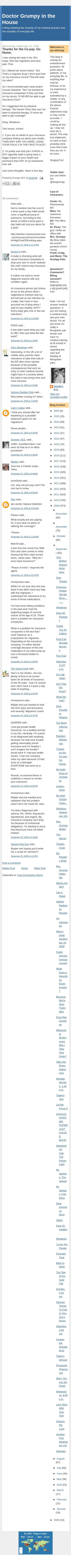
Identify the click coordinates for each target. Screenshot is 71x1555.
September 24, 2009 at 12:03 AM (25, 318)
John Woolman (19, 347)
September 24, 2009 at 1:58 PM (24, 662)
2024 (57, 421)
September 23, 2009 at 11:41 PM (25, 245)
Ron (13, 499)
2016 (57, 466)
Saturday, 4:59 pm (61, 1330)
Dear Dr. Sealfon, (61, 1229)
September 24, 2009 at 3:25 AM (24, 385)
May (59, 1479)
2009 (57, 505)
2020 (57, 444)
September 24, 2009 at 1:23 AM (24, 341)
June (60, 1473)
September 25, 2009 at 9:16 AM (24, 837)
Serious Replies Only (22, 392)
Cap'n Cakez (18, 407)
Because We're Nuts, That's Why (61, 1004)
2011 (57, 494)
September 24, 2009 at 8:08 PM (24, 786)
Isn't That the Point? (61, 687)
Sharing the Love (60, 1425)
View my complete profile (58, 396)
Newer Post (8, 868)
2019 (57, 449)
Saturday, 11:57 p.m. (61, 665)
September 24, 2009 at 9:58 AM (24, 493)
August (60, 1458)
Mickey (14, 461)
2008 (57, 1520)
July (59, 1467)
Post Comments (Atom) (30, 875)
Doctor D (15, 251)
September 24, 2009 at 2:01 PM (24, 694)
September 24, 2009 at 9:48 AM (24, 455)
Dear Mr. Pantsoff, (61, 617)
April (59, 1484)
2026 (57, 410)
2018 (57, 455)
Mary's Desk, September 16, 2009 (62, 939)
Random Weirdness (61, 740)
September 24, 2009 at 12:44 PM (25, 575)
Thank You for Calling (61, 630)
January (61, 1508)
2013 (57, 483)
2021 (57, 438)
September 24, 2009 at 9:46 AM (24, 433)
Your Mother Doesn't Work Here (61, 565)
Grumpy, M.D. (18, 439)
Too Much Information (61, 726)
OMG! (59, 1220)
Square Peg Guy (20, 844)
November (61, 526)
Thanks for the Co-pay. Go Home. (21, 50)
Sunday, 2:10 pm (60, 1293)
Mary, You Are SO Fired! (61, 1382)
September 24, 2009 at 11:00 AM (25, 537)
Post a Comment (11, 862)
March (60, 1490)
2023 (57, 427)
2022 (57, 433)
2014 (57, 477)
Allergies (61, 1451)
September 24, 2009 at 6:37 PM (24, 716)
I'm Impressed (62, 922)
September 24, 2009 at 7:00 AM (24, 401)
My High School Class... (61, 799)
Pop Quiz (61, 655)
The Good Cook (19, 668)
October (61, 536)
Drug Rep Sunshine (61, 1021)
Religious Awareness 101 (62, 812)
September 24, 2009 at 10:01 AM (25, 508)
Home (24, 868)
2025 (57, 416)
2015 (57, 472)
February (62, 1499)
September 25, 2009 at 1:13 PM (24, 856)
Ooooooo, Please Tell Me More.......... (61, 594)
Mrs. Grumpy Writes (62, 825)
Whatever (61, 607)
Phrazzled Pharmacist (62, 1369)
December (61, 513)
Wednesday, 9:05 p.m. (62, 1395)
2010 (57, 500)
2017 (57, 461)
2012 (57, 488)
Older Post (40, 868)
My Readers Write (61, 857)
